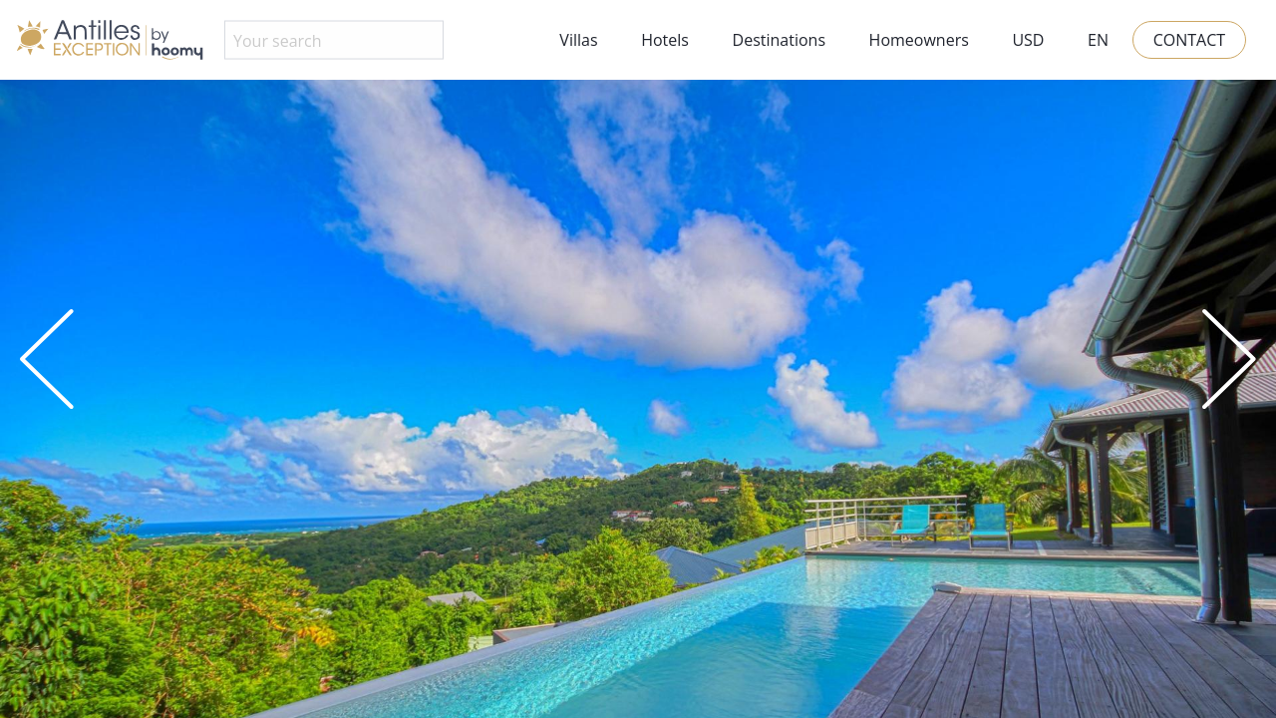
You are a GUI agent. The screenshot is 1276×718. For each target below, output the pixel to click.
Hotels (665, 40)
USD (1028, 40)
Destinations (779, 40)
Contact (1189, 40)
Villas (578, 40)
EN (1098, 40)
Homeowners (919, 40)
